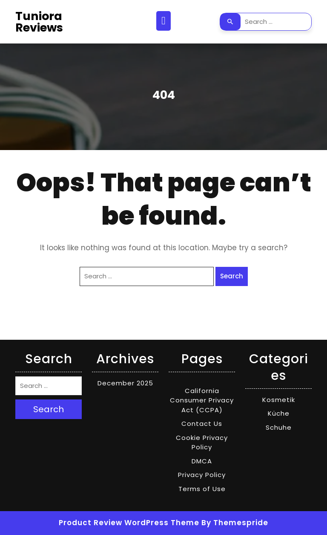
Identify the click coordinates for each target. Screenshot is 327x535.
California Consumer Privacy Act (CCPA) (202, 400)
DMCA (202, 461)
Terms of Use (202, 488)
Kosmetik (278, 399)
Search (230, 21)
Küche (279, 413)
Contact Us (201, 423)
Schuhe (279, 427)
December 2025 (125, 383)
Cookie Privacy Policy (202, 442)
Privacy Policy (202, 474)
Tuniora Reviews (39, 21)
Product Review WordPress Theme (129, 523)
